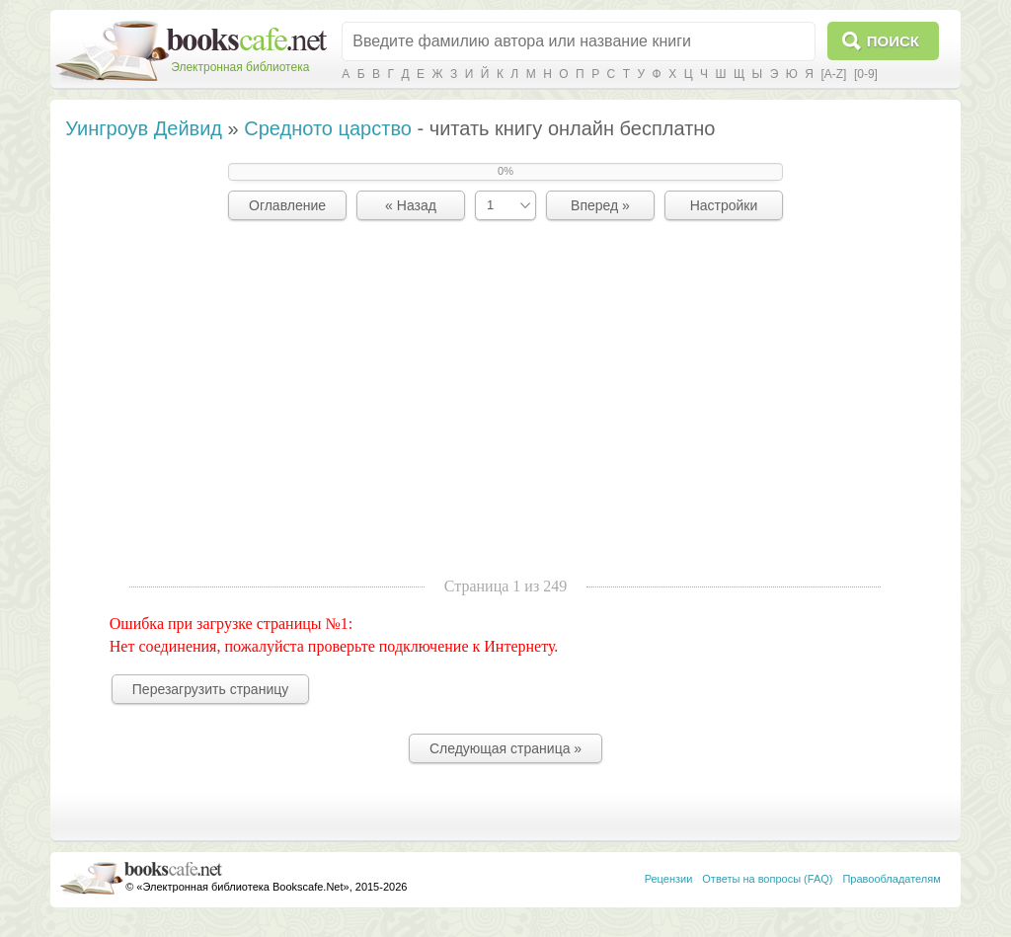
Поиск (893, 41)
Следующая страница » (505, 748)
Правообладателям (891, 879)
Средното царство (328, 128)
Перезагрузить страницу (210, 689)
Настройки (724, 205)
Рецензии (669, 879)
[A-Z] (833, 74)
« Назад (410, 205)
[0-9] (866, 74)
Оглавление (287, 205)
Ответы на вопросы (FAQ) (767, 879)
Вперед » (600, 205)
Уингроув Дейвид (143, 128)
